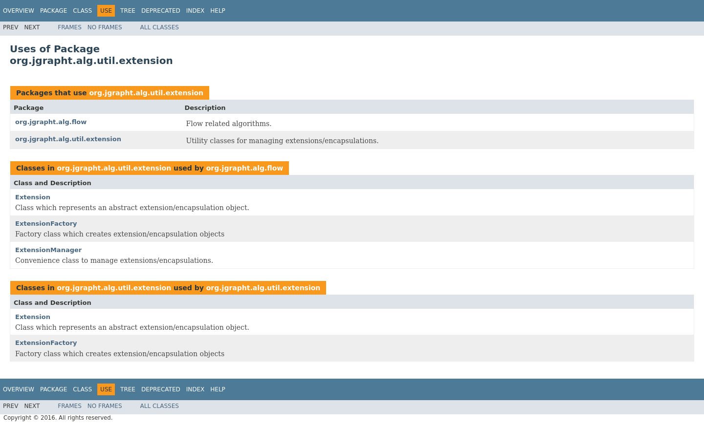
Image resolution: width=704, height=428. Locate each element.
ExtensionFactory (46, 223)
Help (217, 10)
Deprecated (160, 10)
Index (195, 10)
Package (53, 10)
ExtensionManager (48, 250)
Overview (18, 10)
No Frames (105, 27)
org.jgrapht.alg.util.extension (146, 93)
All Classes (159, 27)
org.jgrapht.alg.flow (51, 122)
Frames (70, 27)
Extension (32, 197)
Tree (127, 10)
